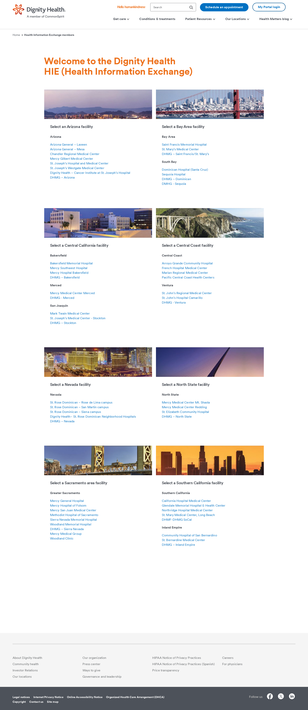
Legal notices (21, 697)
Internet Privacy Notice (48, 697)
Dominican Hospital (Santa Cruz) (185, 235)
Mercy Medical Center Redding (184, 473)
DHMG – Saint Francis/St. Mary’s (185, 220)
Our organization (94, 658)
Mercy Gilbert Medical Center (71, 224)
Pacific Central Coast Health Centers (188, 343)
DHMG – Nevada (62, 487)
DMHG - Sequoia (174, 249)
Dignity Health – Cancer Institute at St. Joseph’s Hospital (90, 238)
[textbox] (173, 7)
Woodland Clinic (62, 604)
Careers (228, 658)
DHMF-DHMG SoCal (177, 585)
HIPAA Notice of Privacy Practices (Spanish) (183, 664)
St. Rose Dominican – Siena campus (75, 478)
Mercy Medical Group (66, 599)
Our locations (22, 676)
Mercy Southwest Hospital (68, 334)
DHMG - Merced (62, 363)
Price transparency (165, 670)
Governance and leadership (102, 676)
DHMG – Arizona (62, 243)
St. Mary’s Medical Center (180, 215)
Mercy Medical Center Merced (72, 359)
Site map (53, 701)
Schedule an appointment (224, 7)
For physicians (232, 664)
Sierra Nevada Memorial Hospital (73, 585)
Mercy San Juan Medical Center (73, 576)
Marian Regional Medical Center (185, 338)
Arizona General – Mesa (67, 215)
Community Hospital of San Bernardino (189, 601)
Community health (26, 664)
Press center (91, 664)
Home (18, 34)
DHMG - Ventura (174, 368)
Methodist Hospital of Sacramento (74, 581)
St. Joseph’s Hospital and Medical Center (79, 229)
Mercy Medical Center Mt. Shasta (186, 468)
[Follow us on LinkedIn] (291, 697)
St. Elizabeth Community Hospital (185, 478)
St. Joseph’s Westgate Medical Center (77, 234)
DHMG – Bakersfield (65, 343)
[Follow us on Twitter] (280, 697)
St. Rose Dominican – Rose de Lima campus (81, 468)
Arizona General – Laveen (68, 210)
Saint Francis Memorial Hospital (184, 210)
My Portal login (269, 7)
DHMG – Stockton (63, 389)
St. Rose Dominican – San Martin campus (79, 473)
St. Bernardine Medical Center (183, 606)
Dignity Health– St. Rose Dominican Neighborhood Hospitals (93, 482)
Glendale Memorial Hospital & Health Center (193, 571)
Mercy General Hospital (67, 567)
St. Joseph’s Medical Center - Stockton (77, 384)
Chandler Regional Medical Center (74, 220)
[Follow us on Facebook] (269, 697)
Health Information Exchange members (49, 34)
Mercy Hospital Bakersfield (69, 338)
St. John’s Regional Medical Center (187, 359)
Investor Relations (25, 670)
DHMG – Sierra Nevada (67, 595)
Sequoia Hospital (174, 240)
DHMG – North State (177, 482)
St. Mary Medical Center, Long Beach (188, 581)
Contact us (36, 701)
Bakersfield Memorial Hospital (71, 329)
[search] (192, 7)
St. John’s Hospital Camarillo (182, 363)
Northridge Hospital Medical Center (187, 576)
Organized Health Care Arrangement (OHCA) (135, 697)
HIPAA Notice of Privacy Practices (176, 658)
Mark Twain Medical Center (70, 379)
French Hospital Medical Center (184, 334)
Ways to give (91, 670)
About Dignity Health (27, 658)
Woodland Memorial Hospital (70, 590)
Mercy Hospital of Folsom (68, 571)
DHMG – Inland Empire (178, 610)
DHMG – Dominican (176, 245)
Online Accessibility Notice (85, 697)
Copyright (19, 701)
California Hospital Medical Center (186, 567)
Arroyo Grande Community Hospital (187, 329)
